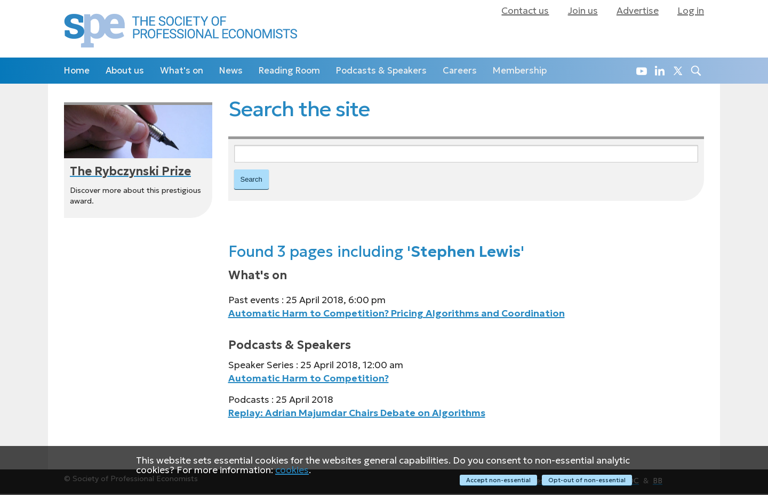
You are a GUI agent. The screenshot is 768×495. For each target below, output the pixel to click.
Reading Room (289, 70)
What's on (181, 70)
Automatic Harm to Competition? (308, 379)
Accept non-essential (497, 480)
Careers (460, 70)
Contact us (525, 11)
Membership (520, 70)
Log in (690, 11)
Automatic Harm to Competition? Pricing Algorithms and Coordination (396, 314)
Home (77, 70)
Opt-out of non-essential (587, 480)
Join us (583, 11)
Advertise (638, 11)
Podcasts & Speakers (381, 70)
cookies (292, 470)
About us (125, 70)
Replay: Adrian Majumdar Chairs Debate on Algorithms (356, 414)
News (231, 70)
